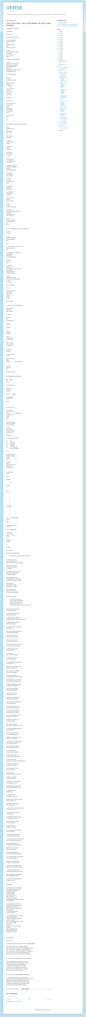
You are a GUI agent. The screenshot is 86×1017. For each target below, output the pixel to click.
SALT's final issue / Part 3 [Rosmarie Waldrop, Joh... (63, 92)
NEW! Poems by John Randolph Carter (63, 110)
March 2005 (62, 123)
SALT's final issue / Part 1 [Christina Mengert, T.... (63, 103)
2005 (60, 59)
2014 (60, 42)
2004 (60, 130)
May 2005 (62, 76)
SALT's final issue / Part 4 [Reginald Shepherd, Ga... (63, 85)
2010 (60, 50)
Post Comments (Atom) (17, 1001)
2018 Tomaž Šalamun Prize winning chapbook (68, 24)
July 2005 (62, 74)
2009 (60, 52)
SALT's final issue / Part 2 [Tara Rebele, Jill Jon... (63, 97)
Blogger (48, 1009)
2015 (60, 41)
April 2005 (62, 121)
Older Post (49, 999)
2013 (60, 44)
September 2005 (63, 69)
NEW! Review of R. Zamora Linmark (62, 115)
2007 (60, 56)
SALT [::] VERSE (63, 106)
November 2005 (63, 64)
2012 (60, 46)
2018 (60, 35)
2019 (60, 33)
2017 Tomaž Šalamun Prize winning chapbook (68, 25)
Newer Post (9, 999)
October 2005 (63, 67)
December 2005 (63, 61)
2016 (60, 39)
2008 (60, 54)
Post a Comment (12, 996)
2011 (60, 48)
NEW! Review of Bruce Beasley (63, 118)
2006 (60, 57)
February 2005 (63, 125)
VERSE (14, 7)
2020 (60, 31)
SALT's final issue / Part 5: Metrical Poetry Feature (63, 79)
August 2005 (62, 72)
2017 (60, 37)
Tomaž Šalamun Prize (63, 22)
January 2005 (63, 128)
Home (29, 999)
